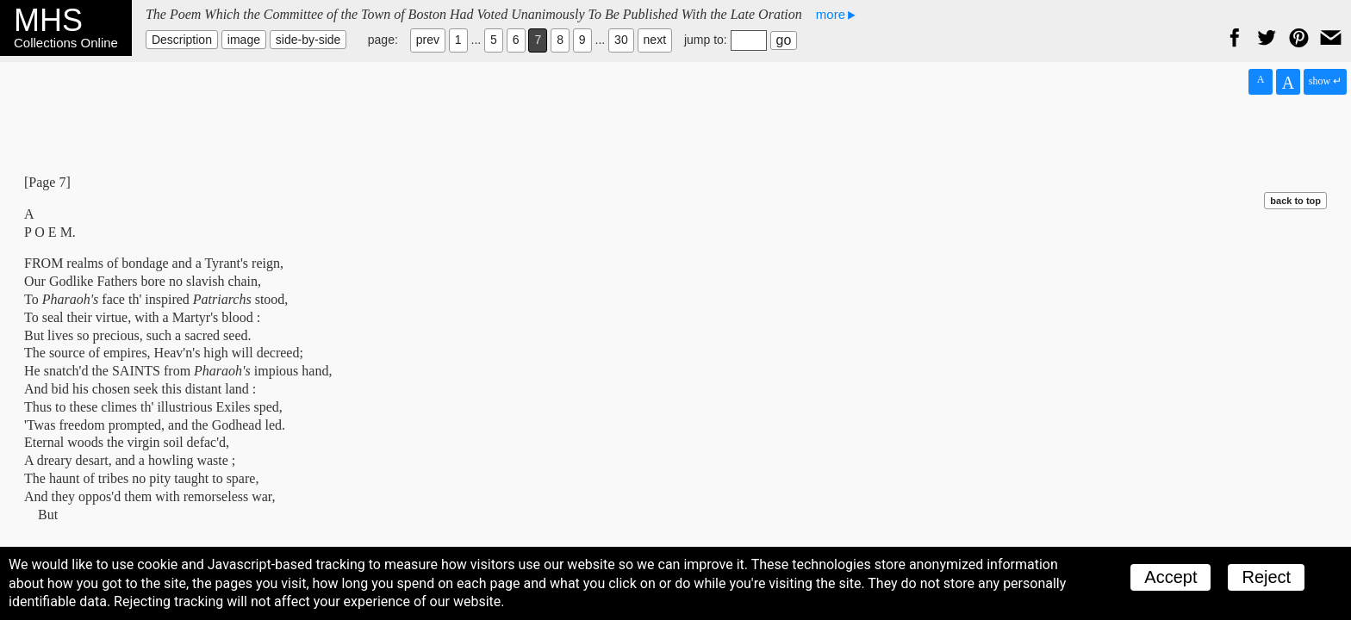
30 (621, 39)
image (243, 39)
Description (182, 39)
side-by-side (308, 39)
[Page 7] (47, 182)
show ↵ (1325, 81)
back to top (1295, 200)
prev (427, 39)
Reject (1266, 576)
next (655, 39)
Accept (1170, 576)
